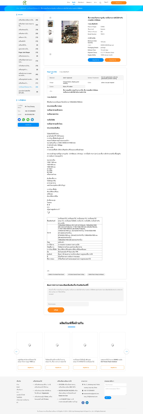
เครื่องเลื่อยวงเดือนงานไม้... (28, 20)
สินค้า (18, 387)
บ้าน (18, 384)
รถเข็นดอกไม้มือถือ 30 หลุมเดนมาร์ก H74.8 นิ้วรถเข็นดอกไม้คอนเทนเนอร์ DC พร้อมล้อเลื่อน (83, 362)
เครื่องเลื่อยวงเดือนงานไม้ (64, 381)
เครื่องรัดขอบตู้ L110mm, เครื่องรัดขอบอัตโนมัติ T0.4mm (43, 398)
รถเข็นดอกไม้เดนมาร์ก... (28, 87)
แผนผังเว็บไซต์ (21, 395)
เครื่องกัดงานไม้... (28, 33)
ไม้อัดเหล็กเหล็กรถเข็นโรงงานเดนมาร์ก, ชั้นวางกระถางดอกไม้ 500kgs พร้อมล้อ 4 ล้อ (55, 362)
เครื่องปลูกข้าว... (28, 69)
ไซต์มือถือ (19, 397)
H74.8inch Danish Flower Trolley (76, 274)
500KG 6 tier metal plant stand (56, 274)
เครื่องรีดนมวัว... (28, 83)
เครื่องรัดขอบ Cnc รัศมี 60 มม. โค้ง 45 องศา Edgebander (43, 392)
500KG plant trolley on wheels (96, 274)
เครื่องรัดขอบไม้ (37, 381)
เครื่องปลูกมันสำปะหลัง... (28, 79)
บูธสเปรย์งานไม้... (28, 49)
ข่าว (18, 392)
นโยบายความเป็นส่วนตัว (23, 401)
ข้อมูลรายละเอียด (52, 72)
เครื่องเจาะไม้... (28, 37)
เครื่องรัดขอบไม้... (28, 30)
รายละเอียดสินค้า (64, 72)
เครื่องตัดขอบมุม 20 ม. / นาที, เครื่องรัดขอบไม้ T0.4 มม (43, 386)
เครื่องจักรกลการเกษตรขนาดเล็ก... (28, 74)
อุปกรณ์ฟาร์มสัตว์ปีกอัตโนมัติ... (28, 92)
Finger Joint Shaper (28, 52)
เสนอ (56, 310)
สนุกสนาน (119, 2)
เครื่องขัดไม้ (28, 41)
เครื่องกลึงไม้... (28, 45)
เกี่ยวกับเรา (20, 389)
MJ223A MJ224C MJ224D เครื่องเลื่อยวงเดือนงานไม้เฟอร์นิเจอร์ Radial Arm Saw (68, 393)
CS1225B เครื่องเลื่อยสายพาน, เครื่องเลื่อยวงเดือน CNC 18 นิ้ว (67, 386)
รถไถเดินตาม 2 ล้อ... (28, 66)
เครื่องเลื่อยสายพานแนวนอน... (28, 61)
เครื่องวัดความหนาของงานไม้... (28, 25)
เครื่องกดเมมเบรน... (28, 56)
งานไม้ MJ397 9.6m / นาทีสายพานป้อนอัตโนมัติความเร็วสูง (68, 400)
